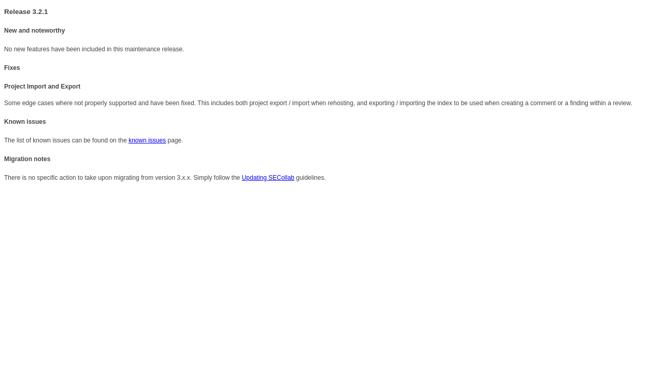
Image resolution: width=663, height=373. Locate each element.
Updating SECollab (268, 177)
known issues (147, 140)
